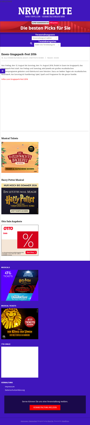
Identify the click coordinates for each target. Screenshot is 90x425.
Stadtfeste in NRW (36, 58)
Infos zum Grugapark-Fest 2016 (14, 79)
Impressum (10, 387)
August (25, 58)
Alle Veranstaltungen (13, 58)
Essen (56, 58)
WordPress (65, 421)
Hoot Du (50, 421)
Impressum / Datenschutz (29, 421)
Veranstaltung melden (45, 407)
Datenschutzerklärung (15, 390)
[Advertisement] (45, 106)
